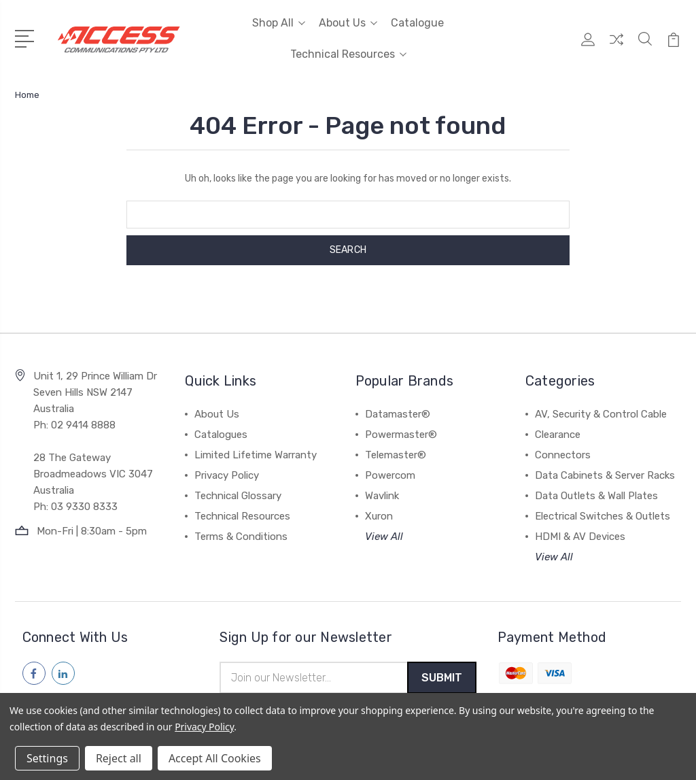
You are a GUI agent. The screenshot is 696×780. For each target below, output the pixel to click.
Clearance (557, 434)
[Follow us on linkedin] (63, 673)
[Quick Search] (645, 47)
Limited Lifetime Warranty (255, 455)
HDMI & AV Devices (580, 536)
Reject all (118, 758)
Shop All (278, 22)
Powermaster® (401, 434)
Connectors (563, 455)
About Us (348, 22)
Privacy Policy (226, 475)
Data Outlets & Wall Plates (596, 496)
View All (384, 536)
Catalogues (220, 434)
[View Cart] (673, 47)
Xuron (379, 516)
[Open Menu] (27, 37)
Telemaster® (395, 455)
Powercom (390, 475)
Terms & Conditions (241, 536)
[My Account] (587, 47)
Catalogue (417, 22)
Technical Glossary (237, 496)
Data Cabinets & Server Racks (605, 475)
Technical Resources (348, 54)
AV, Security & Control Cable (601, 414)
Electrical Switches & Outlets (602, 516)
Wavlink (382, 496)
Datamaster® (397, 414)
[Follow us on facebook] (34, 673)
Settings (47, 758)
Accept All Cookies (215, 758)
